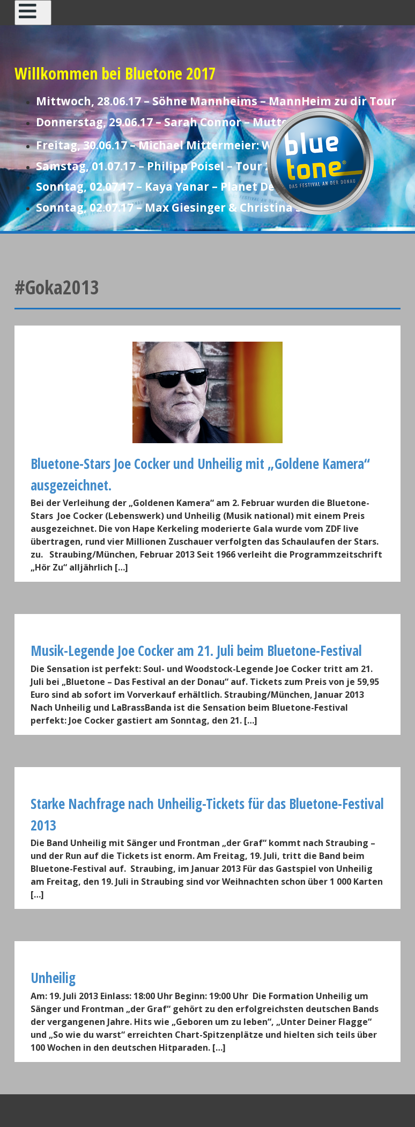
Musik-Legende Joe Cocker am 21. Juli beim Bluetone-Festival (196, 650)
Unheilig (53, 977)
